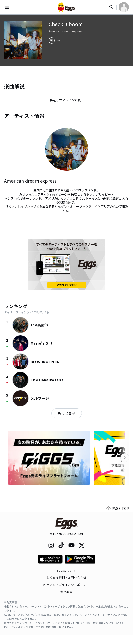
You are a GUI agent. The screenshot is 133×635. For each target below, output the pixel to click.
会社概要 (66, 592)
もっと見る (67, 413)
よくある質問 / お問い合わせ (66, 577)
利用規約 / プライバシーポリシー (66, 585)
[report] (59, 40)
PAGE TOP (117, 508)
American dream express (65, 31)
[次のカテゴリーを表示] (124, 457)
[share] (52, 40)
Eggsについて (66, 570)
